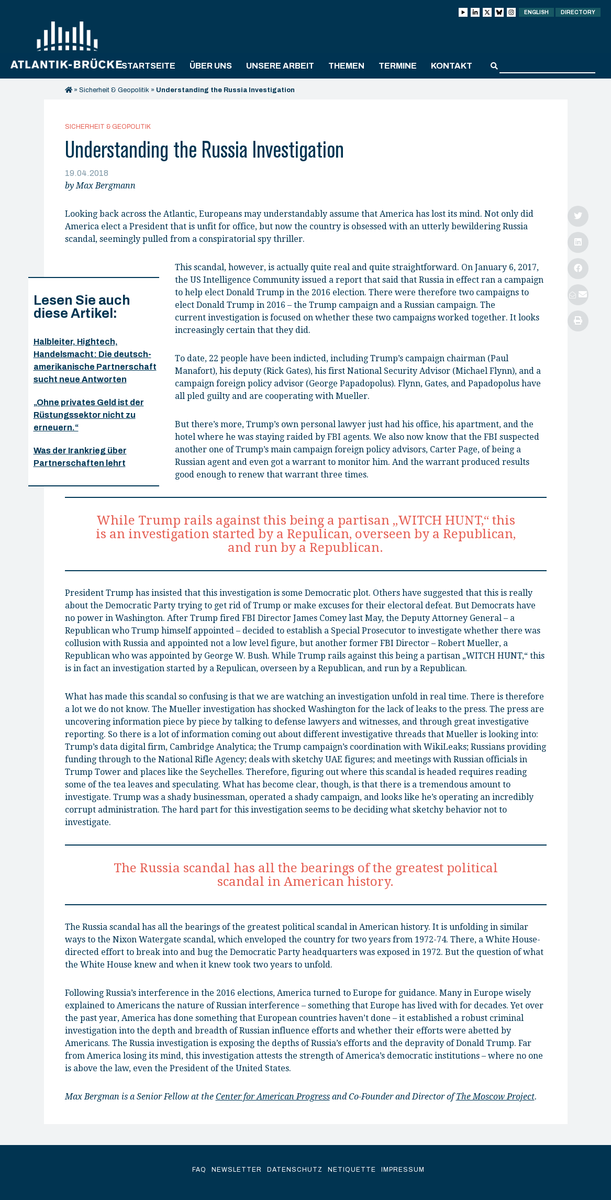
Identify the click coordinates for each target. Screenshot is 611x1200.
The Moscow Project (495, 1097)
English (536, 12)
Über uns (211, 65)
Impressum (403, 1169)
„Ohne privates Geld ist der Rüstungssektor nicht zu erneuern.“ (89, 415)
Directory (578, 12)
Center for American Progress (273, 1097)
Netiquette (352, 1169)
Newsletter (237, 1169)
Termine (398, 65)
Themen (346, 65)
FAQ (199, 1169)
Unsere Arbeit (280, 65)
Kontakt (451, 65)
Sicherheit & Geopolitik (114, 90)
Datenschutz (295, 1169)
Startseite (148, 65)
